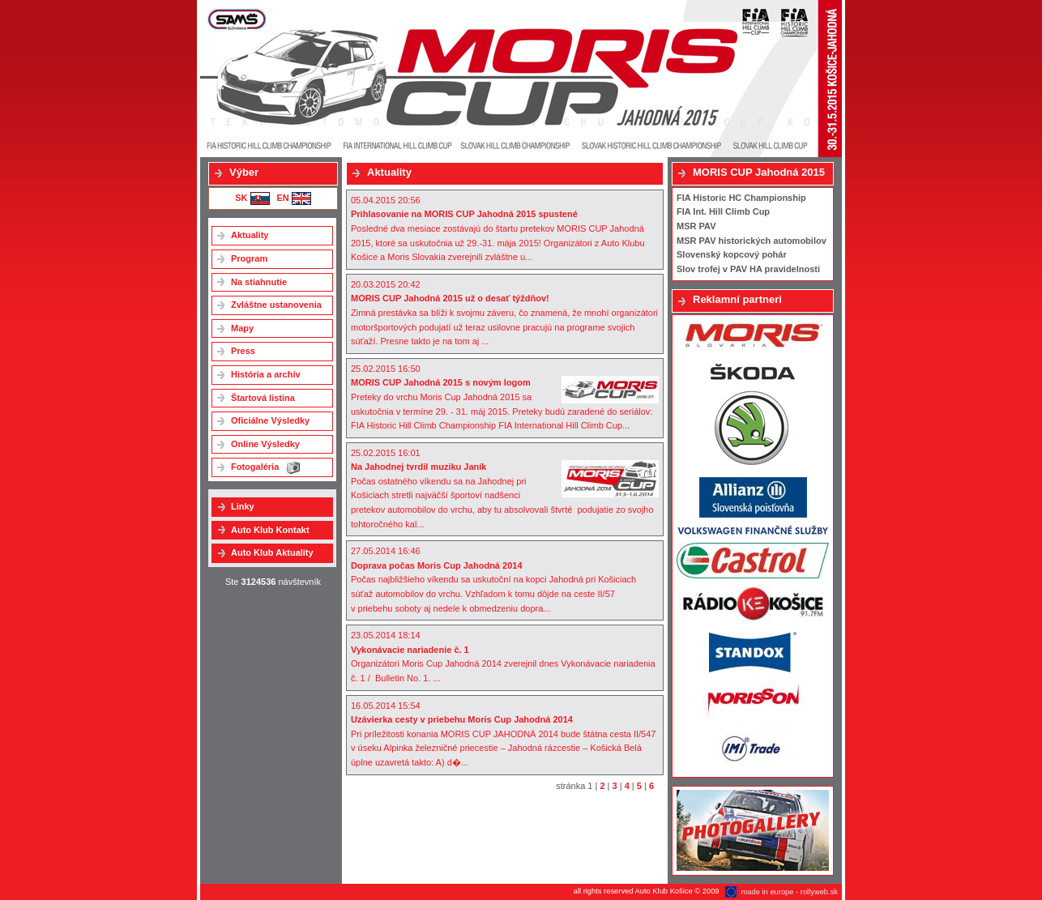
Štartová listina (263, 398)
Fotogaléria (265, 468)
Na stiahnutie (259, 282)
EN (293, 198)
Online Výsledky (265, 444)
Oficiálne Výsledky (270, 420)
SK (252, 198)
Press (243, 351)
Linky (242, 506)
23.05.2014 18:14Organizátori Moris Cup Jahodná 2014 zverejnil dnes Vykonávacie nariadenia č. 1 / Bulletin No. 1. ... (503, 656)
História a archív (266, 374)
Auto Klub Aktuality (272, 552)
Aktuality (249, 235)
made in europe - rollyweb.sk (789, 892)
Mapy (242, 328)
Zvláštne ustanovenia (276, 304)
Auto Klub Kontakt (270, 530)
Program (249, 258)
